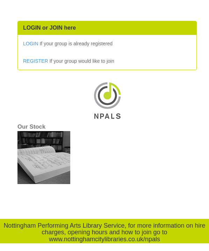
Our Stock (31, 126)
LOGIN (30, 43)
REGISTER (35, 61)
